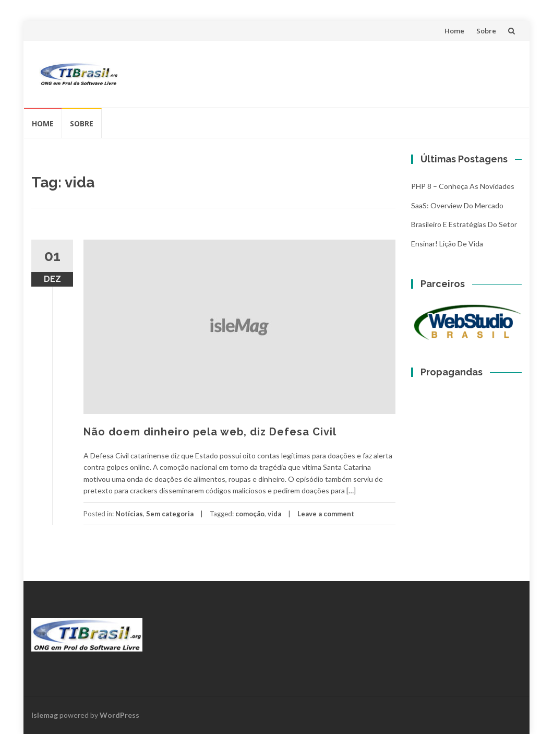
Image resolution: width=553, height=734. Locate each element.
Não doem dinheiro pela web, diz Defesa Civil (209, 431)
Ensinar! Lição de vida (447, 243)
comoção (250, 514)
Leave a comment (325, 514)
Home (454, 30)
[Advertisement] (324, 72)
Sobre (486, 30)
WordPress (119, 715)
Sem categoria (170, 514)
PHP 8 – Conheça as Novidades (462, 186)
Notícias (129, 514)
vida (274, 514)
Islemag (44, 715)
